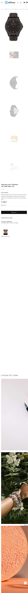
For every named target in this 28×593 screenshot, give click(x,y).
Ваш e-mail (3, 205)
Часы (2, 9)
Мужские (17, 9)
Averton (12, 9)
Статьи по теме (9, 375)
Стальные (22, 9)
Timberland (6, 9)
